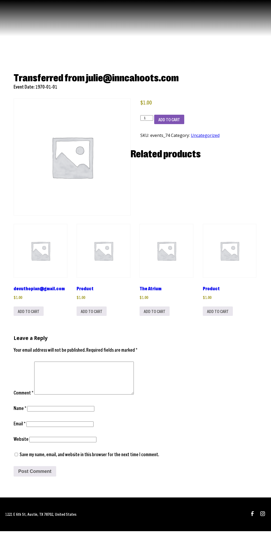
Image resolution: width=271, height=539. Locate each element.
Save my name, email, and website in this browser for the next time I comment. (89, 462)
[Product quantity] (146, 118)
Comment (23, 400)
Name (20, 416)
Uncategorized (205, 135)
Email (20, 431)
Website (21, 447)
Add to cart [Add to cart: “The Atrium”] (156, 312)
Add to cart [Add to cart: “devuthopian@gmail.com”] (30, 312)
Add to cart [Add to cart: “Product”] (93, 312)
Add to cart (169, 119)
